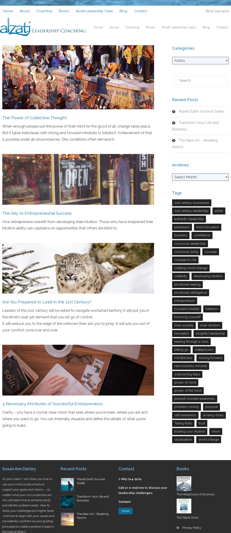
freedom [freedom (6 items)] (212, 309)
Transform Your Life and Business (195, 126)
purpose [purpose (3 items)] (211, 407)
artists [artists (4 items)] (219, 211)
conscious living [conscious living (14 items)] (186, 252)
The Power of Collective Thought (34, 117)
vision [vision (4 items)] (216, 431)
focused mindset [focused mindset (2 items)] (186, 309)
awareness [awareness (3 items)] (182, 227)
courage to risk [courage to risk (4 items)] (185, 260)
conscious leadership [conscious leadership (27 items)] (190, 243)
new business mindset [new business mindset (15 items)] (190, 366)
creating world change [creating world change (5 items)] (190, 268)
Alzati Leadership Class (94, 11)
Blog (123, 11)
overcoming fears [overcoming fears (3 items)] (187, 374)
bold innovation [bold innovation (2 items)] (207, 227)
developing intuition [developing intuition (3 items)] (208, 276)
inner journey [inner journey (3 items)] (184, 325)
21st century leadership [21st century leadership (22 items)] (191, 211)
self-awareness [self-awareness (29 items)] (185, 415)
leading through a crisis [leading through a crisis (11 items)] (191, 341)
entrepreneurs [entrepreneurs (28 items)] (184, 301)
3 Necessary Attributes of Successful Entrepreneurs (52, 403)
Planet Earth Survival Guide (201, 111)
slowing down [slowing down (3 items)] (213, 415)
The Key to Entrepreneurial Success (37, 213)
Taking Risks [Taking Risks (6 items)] (183, 423)
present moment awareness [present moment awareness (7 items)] (194, 398)
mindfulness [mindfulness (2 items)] (183, 358)
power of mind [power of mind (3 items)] (185, 382)
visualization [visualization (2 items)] (183, 439)
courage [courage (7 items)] (211, 252)
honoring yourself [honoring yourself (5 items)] (187, 317)
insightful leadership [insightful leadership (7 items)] (210, 333)
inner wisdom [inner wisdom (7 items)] (210, 325)
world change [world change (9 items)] (209, 439)
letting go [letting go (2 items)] (181, 349)
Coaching (44, 11)
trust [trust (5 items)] (202, 423)
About (25, 11)
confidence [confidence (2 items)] (202, 235)
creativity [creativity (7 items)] (180, 276)
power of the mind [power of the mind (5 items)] (187, 390)
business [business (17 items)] (180, 235)
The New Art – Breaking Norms (195, 143)
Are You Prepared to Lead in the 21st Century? (46, 301)
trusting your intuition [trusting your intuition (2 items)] (189, 431)
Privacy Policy (191, 527)
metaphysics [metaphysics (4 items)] (204, 349)
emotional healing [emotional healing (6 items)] (187, 284)
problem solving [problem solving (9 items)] (186, 407)
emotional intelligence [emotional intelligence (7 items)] (190, 292)
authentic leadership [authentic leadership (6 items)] (189, 219)
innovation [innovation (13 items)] (181, 333)
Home (8, 11)
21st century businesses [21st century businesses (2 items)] (191, 203)
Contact (140, 11)
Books (64, 11)
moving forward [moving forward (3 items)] (210, 358)
